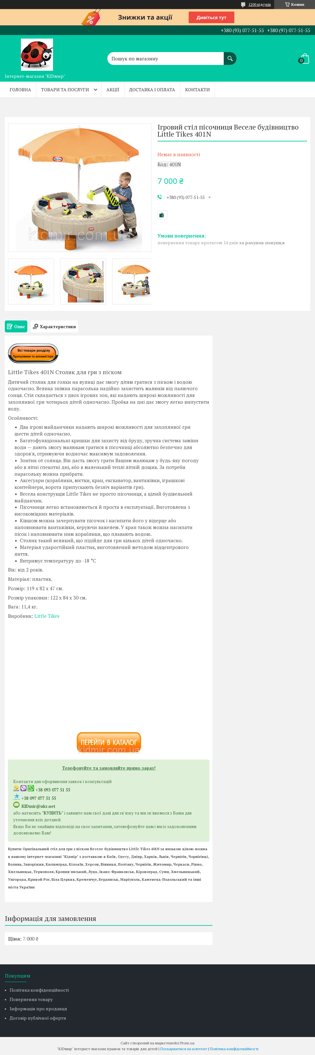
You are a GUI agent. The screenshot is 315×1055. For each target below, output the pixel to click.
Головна (20, 89)
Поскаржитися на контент (183, 1048)
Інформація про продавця (38, 1008)
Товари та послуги (65, 89)
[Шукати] (230, 55)
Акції (112, 89)
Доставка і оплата (152, 89)
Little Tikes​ (46, 616)
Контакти (197, 89)
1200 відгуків (259, 4)
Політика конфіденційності (39, 990)
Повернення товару (31, 999)
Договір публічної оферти (38, 1018)
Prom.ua (187, 1043)
